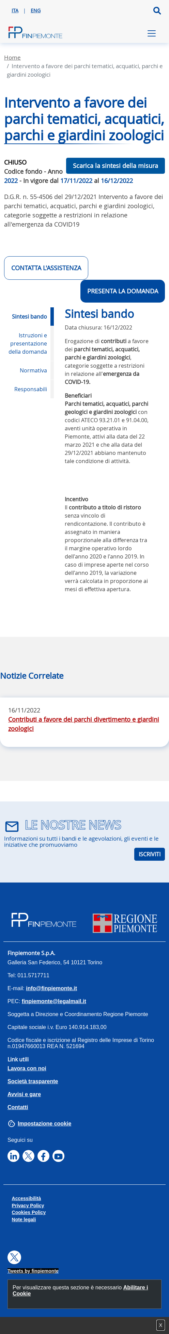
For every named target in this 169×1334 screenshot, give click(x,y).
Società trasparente (32, 1081)
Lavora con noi (26, 1068)
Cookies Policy (29, 1212)
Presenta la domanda (122, 291)
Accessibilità (26, 1198)
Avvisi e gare (24, 1094)
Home (12, 57)
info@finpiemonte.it (51, 988)
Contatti (17, 1107)
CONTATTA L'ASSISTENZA (46, 268)
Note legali (24, 1219)
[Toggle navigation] (151, 33)
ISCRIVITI (149, 854)
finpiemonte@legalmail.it (54, 1001)
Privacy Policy (28, 1205)
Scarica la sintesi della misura (115, 166)
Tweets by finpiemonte (33, 1271)
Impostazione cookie (44, 1123)
